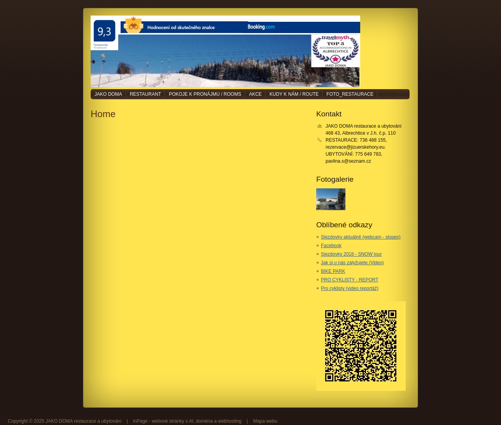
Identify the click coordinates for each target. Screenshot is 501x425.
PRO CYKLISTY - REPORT (349, 280)
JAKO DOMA (108, 94)
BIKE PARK (333, 271)
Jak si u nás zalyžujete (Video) (352, 262)
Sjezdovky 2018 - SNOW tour (351, 254)
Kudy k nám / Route (294, 94)
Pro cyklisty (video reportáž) (349, 288)
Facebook (331, 245)
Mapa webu (265, 421)
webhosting (230, 421)
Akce (255, 94)
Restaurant (145, 94)
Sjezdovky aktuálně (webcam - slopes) (361, 237)
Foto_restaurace (349, 94)
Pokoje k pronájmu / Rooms (205, 94)
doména (204, 421)
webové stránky (168, 421)
